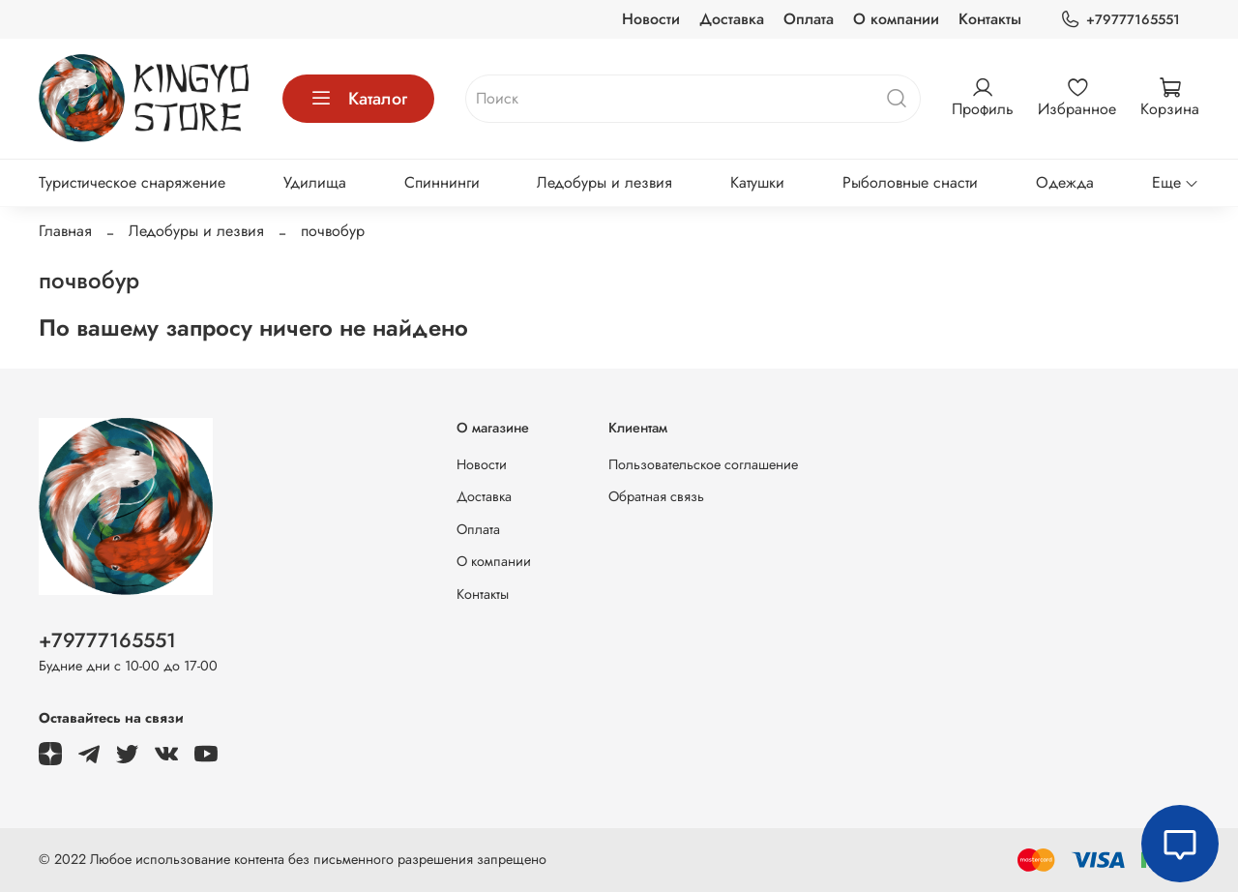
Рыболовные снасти (910, 182)
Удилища (314, 182)
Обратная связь (656, 496)
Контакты (989, 19)
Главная (65, 231)
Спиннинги (442, 182)
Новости (651, 19)
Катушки (757, 182)
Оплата (808, 19)
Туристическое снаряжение (132, 182)
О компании (896, 19)
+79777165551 (1120, 20)
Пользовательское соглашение (703, 464)
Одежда (1065, 182)
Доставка (731, 19)
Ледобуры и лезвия (604, 182)
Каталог (358, 98)
